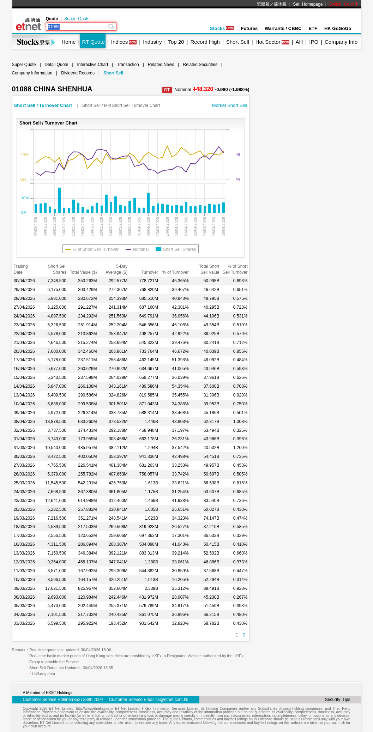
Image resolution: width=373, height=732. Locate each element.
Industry (152, 42)
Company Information (32, 73)
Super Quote (77, 18)
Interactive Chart (92, 64)
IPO (313, 42)
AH (299, 42)
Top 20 (176, 42)
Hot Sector (268, 42)
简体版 (280, 4)
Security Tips (337, 699)
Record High (204, 42)
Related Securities (200, 64)
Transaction (128, 64)
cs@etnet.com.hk (172, 699)
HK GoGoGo (337, 28)
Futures (249, 28)
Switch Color (343, 4)
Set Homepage (308, 4)
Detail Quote (56, 64)
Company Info (341, 42)
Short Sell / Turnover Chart (43, 105)
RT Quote (93, 42)
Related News (161, 64)
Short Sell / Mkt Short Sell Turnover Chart (121, 105)
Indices (119, 42)
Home (69, 42)
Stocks (222, 28)
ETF (312, 28)
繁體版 (263, 4)
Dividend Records (78, 73)
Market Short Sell (229, 105)
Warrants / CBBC (283, 28)
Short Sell (237, 42)
